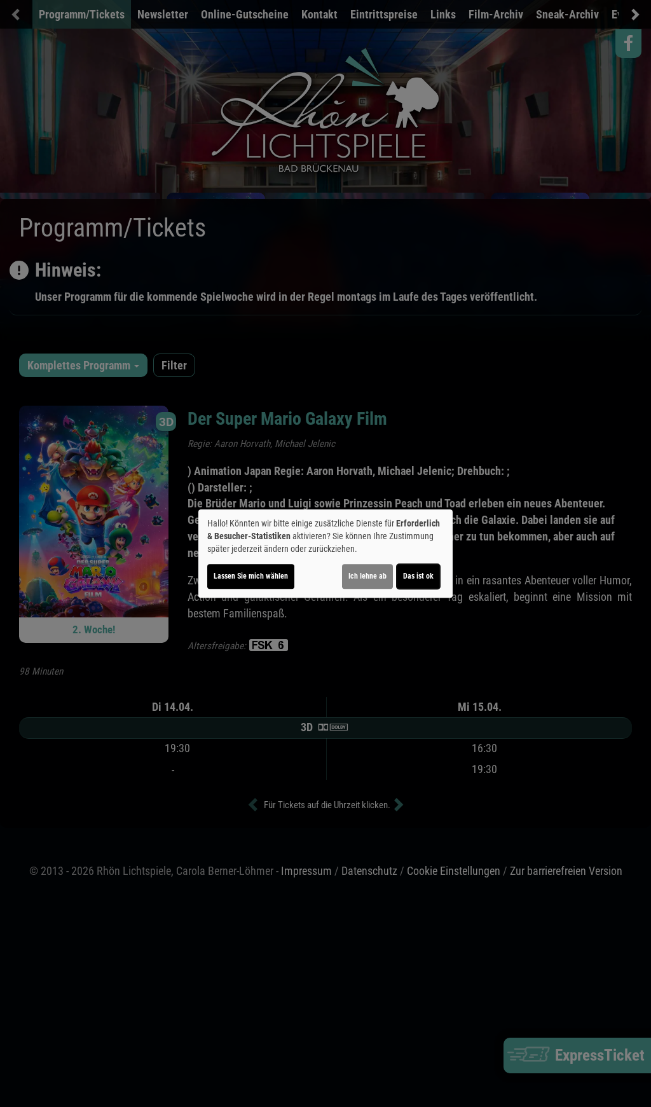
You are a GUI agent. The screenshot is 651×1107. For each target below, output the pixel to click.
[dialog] (325, 553)
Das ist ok (418, 576)
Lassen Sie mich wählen (251, 576)
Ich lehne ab (367, 576)
